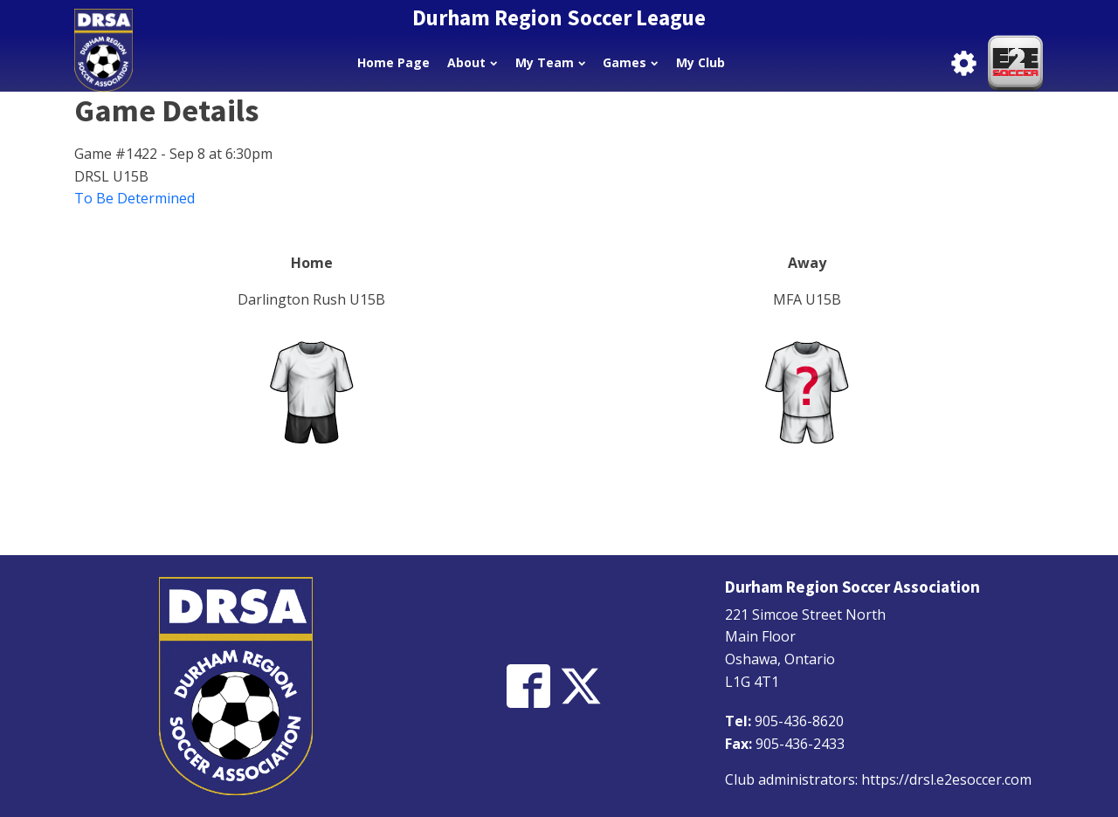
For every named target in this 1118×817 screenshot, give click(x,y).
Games (630, 62)
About (472, 62)
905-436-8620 (799, 721)
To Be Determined (134, 198)
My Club (700, 62)
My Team (550, 62)
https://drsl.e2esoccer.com (946, 779)
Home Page (393, 62)
